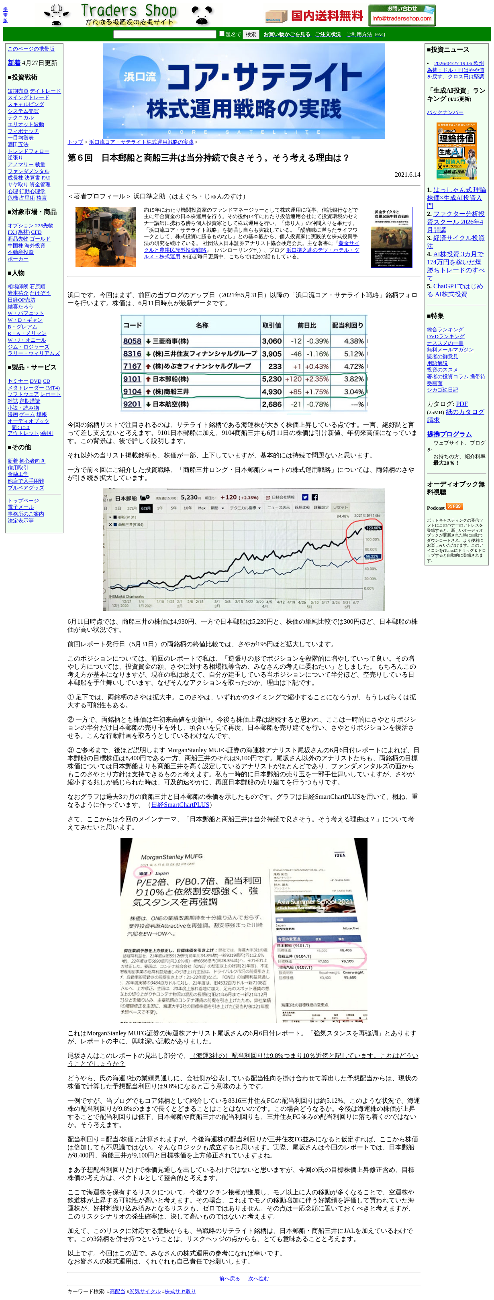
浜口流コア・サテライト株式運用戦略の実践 (141, 142)
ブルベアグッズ (26, 488)
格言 (42, 198)
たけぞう (40, 293)
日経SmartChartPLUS (180, 804)
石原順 (37, 287)
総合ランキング (445, 330)
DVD (35, 381)
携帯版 (5, 15)
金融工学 (18, 474)
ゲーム (27, 414)
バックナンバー (445, 112)
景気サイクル (145, 1291)
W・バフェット (26, 313)
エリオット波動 (26, 124)
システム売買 (23, 111)
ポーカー (18, 259)
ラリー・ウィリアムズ (34, 353)
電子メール (21, 507)
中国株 (15, 246)
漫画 (13, 414)
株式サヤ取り (180, 1291)
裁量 (40, 164)
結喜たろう (21, 307)
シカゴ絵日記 (442, 390)
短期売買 (18, 91)
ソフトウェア (23, 394)
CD (47, 381)
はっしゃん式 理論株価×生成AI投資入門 (456, 197)
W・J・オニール (27, 340)
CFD (36, 232)
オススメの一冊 (445, 343)
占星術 (27, 198)
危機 (13, 198)
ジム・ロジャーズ (28, 347)
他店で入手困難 (26, 481)
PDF (461, 403)
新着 (14, 62)
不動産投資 (21, 252)
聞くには (21, 427)
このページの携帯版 (31, 49)
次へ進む (258, 1279)
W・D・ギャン (25, 320)
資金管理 (40, 185)
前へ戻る (229, 1279)
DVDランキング (446, 336)
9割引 (46, 433)
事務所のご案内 (26, 514)
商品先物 (18, 239)
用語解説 (437, 363)
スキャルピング (26, 104)
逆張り (15, 158)
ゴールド (40, 239)
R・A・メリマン (27, 333)
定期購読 (29, 401)
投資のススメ (442, 370)
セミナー (18, 381)
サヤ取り (18, 185)
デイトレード (45, 91)
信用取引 (18, 468)
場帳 (42, 414)
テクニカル (21, 117)
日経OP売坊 (21, 300)
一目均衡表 (21, 138)
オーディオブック (28, 421)
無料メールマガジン (450, 350)
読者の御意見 (442, 356)
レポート (50, 394)
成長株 (15, 178)
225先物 (44, 225)
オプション (21, 225)
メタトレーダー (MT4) (34, 388)
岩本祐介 (18, 293)
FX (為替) (19, 232)
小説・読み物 (23, 408)
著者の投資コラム (448, 376)
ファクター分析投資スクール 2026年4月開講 (456, 221)
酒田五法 (18, 144)
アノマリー (21, 164)
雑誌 (13, 401)
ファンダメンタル (28, 171)
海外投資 (34, 246)
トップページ (23, 501)
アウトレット (23, 433)
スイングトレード (28, 97)
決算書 (32, 178)
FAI (46, 178)
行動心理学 (32, 191)
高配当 (117, 1291)
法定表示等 (21, 521)
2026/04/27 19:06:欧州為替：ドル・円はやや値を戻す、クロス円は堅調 (455, 70)
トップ (75, 142)
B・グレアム (22, 327)
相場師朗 (18, 287)
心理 (13, 191)
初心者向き (32, 461)
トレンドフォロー (28, 151)
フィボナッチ (23, 131)
